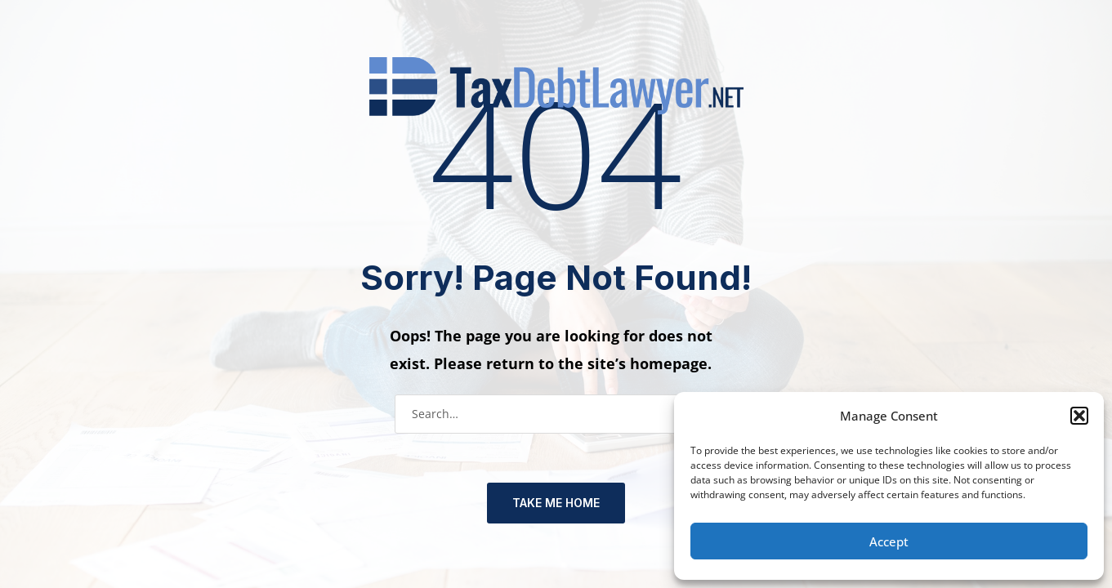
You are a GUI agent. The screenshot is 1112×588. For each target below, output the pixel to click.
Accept (889, 541)
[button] (1079, 416)
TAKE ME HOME (556, 503)
